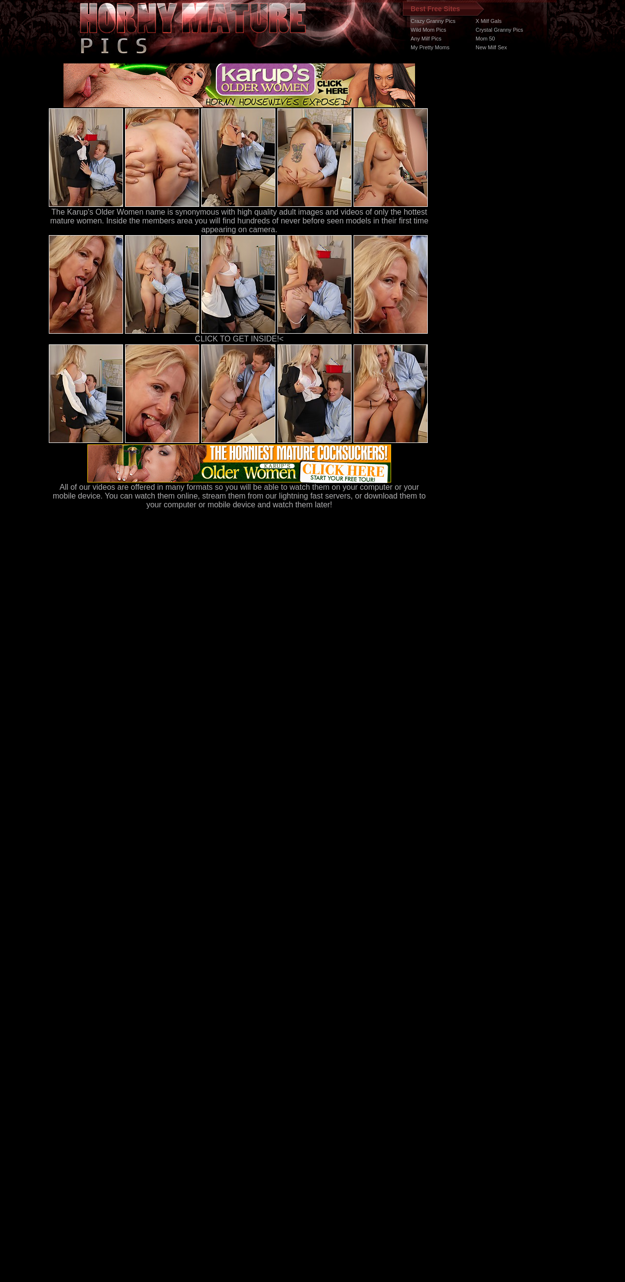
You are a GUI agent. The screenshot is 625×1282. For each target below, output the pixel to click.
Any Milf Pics (426, 38)
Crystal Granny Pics (499, 30)
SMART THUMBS (330, 1098)
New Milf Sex (491, 47)
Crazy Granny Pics (433, 21)
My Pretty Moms (430, 47)
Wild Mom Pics (428, 30)
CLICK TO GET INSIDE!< (239, 339)
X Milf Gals (488, 21)
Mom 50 (485, 38)
